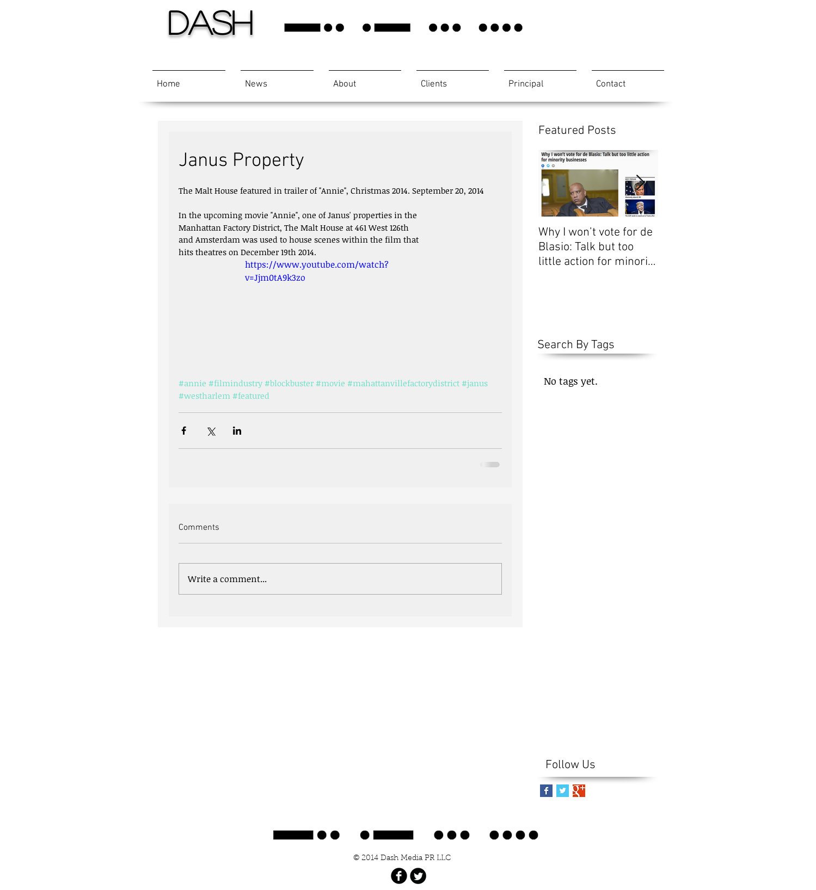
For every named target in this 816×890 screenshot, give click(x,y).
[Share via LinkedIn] (237, 430)
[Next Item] (641, 183)
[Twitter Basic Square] (562, 790)
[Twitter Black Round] (418, 876)
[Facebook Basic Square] (546, 790)
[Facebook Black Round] (399, 876)
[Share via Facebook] (184, 430)
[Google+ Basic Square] (579, 790)
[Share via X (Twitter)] (210, 430)
